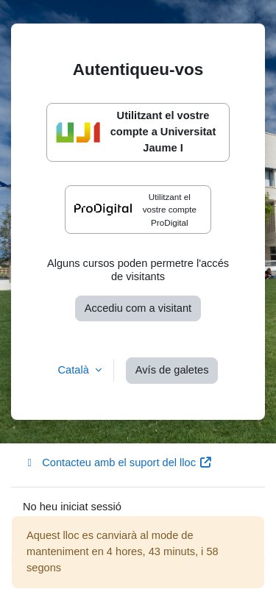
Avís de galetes (172, 370)
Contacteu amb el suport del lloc (117, 462)
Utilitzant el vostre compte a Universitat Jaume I (136, 132)
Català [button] (75, 370)
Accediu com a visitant (138, 308)
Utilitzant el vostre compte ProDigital (135, 209)
